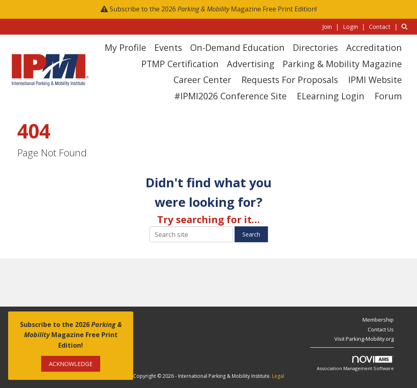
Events (168, 47)
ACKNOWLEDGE (70, 364)
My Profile (125, 47)
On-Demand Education (237, 47)
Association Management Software (355, 364)
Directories (315, 47)
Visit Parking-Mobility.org (364, 338)
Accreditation (374, 47)
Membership (378, 319)
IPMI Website (375, 79)
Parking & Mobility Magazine (342, 64)
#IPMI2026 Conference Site (230, 96)
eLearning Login (330, 96)
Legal (278, 376)
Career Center (202, 79)
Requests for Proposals (289, 79)
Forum (388, 96)
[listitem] (331, 26)
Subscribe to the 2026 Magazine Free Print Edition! (213, 8)
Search (251, 234)
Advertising (250, 64)
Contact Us (381, 329)
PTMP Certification (180, 64)
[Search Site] (406, 26)
